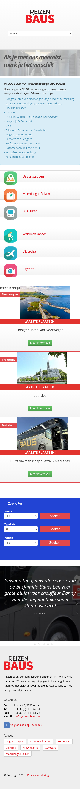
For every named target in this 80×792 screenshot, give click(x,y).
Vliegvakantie (30, 747)
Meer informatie (40, 342)
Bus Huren (30, 211)
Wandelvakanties (34, 234)
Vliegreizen (30, 251)
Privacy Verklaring (38, 775)
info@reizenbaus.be (28, 716)
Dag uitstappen (33, 176)
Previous (5, 606)
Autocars (50, 747)
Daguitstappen (15, 741)
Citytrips (28, 268)
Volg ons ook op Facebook (23, 725)
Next (74, 606)
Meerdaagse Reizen (36, 193)
